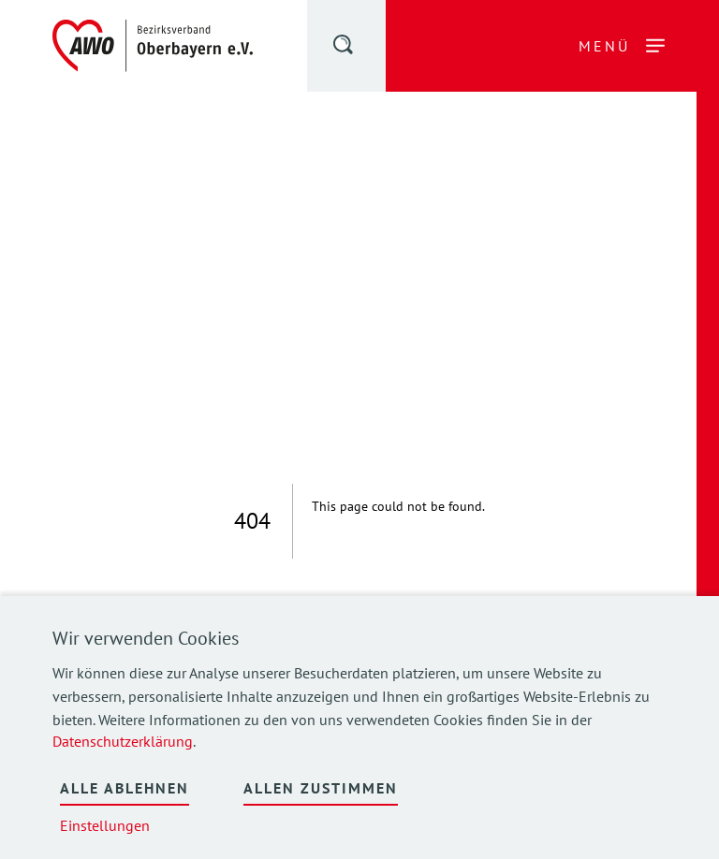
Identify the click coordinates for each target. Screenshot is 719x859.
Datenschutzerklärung (122, 741)
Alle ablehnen (124, 788)
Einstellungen (105, 825)
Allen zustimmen (320, 788)
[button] (344, 47)
